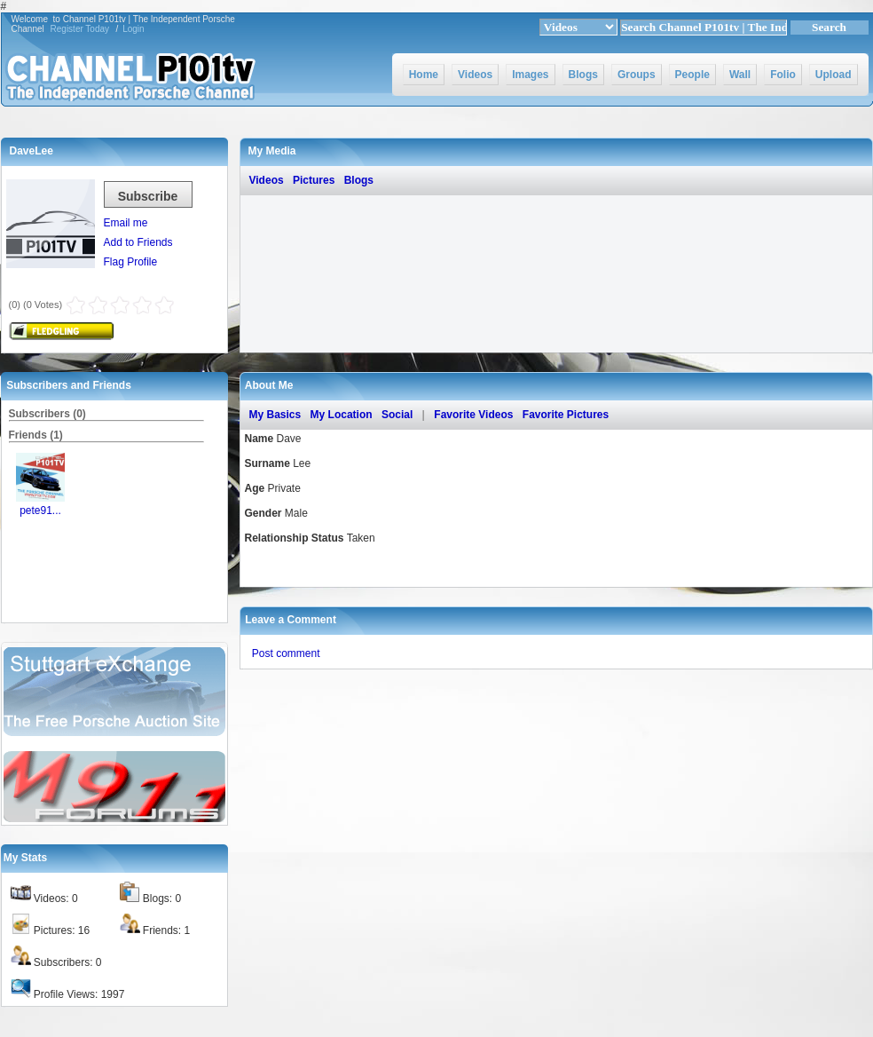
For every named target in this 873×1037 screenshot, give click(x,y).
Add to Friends (138, 242)
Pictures (313, 180)
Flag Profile (131, 262)
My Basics (275, 414)
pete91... (40, 510)
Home (423, 74)
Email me (126, 223)
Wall (740, 74)
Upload (833, 74)
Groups (636, 74)
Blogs (583, 74)
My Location (342, 414)
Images (530, 74)
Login (133, 29)
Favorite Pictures (566, 414)
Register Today (80, 29)
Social (397, 414)
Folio (783, 74)
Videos (475, 74)
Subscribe (148, 196)
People (692, 74)
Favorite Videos (473, 414)
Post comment (286, 653)
